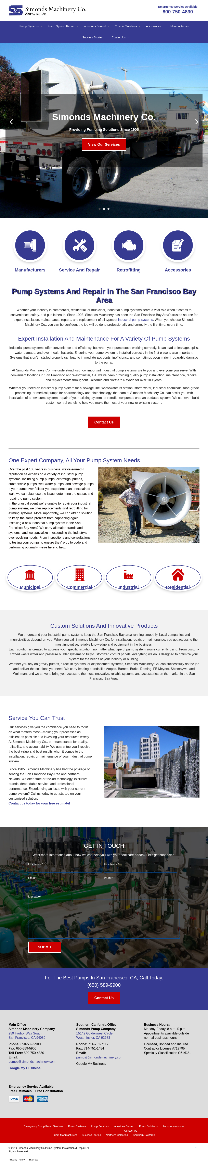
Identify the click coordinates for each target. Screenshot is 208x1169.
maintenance (92, 338)
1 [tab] (100, 209)
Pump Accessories (173, 1132)
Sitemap (33, 1165)
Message (34, 896)
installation (49, 338)
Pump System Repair (61, 26)
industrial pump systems (135, 319)
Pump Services (99, 1132)
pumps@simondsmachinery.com (32, 1067)
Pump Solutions (148, 1132)
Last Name (35, 864)
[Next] (196, 121)
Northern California (117, 1141)
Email (32, 877)
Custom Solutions (126, 26)
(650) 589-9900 (104, 991)
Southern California (144, 1141)
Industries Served (94, 26)
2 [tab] (104, 209)
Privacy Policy (17, 1165)
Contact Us (119, 37)
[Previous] (11, 121)
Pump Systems (29, 26)
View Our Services (104, 144)
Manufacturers (179, 26)
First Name (111, 864)
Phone (108, 877)
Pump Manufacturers (64, 1141)
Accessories (153, 26)
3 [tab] (108, 209)
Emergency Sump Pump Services (43, 1132)
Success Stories (92, 37)
